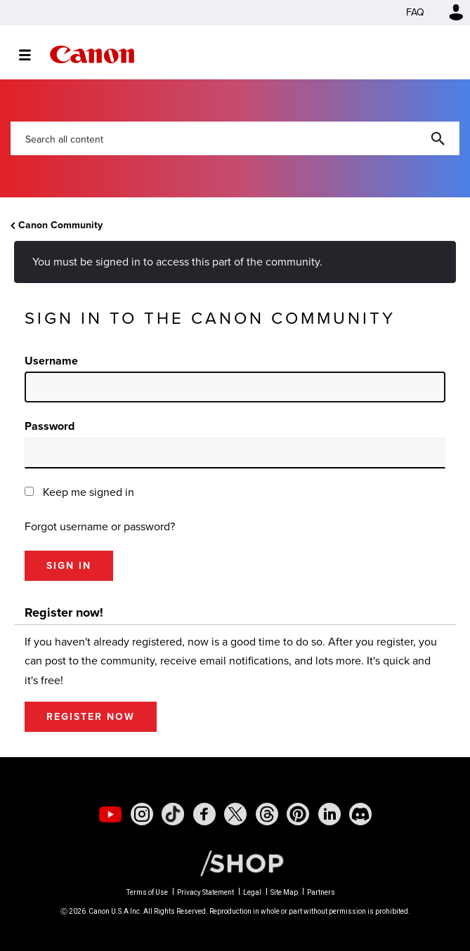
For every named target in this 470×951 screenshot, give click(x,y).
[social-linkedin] (329, 814)
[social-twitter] (235, 814)
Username (51, 361)
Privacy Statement (205, 892)
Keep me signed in (88, 492)
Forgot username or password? (100, 526)
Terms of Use (147, 892)
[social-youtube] (110, 814)
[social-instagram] (142, 814)
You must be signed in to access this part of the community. (177, 262)
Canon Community (92, 54)
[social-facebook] (204, 814)
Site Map (284, 892)
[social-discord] (360, 814)
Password (49, 426)
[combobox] (235, 138)
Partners (321, 892)
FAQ (415, 12)
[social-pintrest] (298, 814)
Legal (252, 892)
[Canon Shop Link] (234, 862)
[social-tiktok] (173, 814)
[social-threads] (267, 814)
